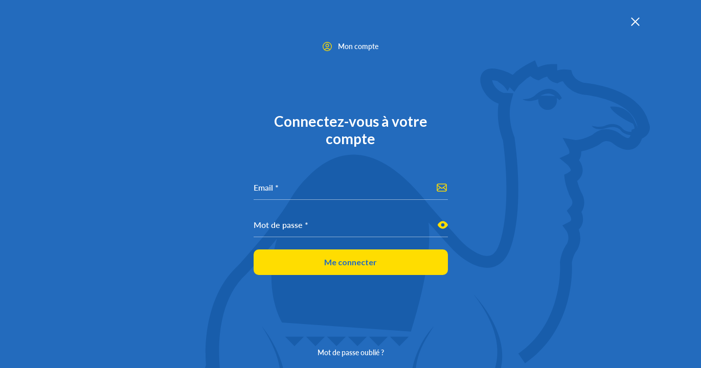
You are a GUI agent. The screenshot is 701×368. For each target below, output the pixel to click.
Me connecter (350, 262)
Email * (266, 187)
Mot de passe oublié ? (351, 352)
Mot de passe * (281, 225)
